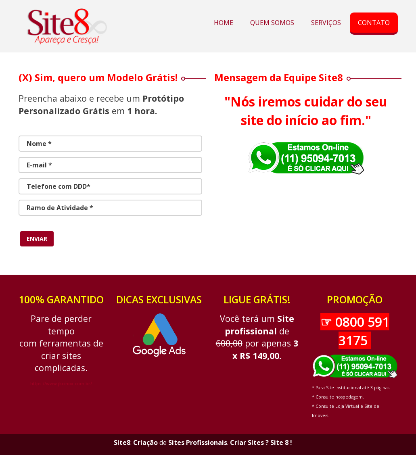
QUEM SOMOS (272, 22)
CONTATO (374, 22)
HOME (223, 22)
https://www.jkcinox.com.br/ (61, 383)
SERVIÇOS (326, 22)
